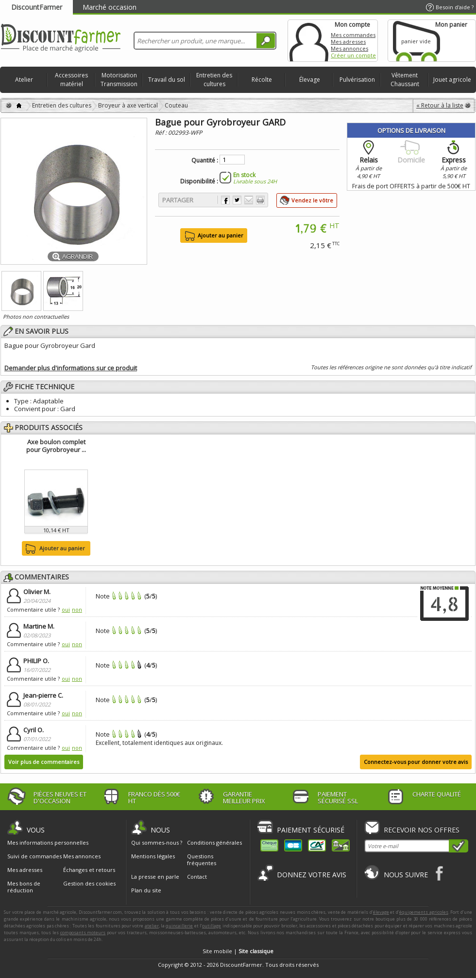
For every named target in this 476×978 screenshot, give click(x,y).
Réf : (161, 132)
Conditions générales (214, 842)
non (77, 609)
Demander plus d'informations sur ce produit (70, 367)
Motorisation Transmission (119, 79)
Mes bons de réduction (23, 887)
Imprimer (260, 200)
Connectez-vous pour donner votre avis (416, 761)
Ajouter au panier (54, 549)
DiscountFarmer (36, 7)
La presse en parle (155, 876)
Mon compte (309, 40)
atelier (152, 926)
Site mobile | (238, 951)
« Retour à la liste (439, 105)
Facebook (439, 873)
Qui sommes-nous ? (156, 842)
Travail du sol (166, 79)
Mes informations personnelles (47, 842)
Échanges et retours (89, 870)
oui (66, 609)
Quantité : (204, 160)
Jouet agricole (452, 79)
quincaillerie (179, 926)
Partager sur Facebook (225, 200)
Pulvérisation (357, 79)
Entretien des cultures (214, 79)
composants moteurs (83, 932)
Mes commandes (353, 34)
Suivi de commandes (34, 856)
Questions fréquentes (201, 859)
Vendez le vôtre (312, 200)
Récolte (262, 79)
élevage (381, 912)
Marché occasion (109, 7)
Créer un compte (353, 55)
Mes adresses (348, 41)
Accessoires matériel (71, 79)
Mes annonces (349, 48)
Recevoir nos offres (421, 829)
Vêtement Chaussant (405, 79)
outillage (211, 926)
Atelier (24, 79)
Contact (197, 876)
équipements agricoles (423, 912)
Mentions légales (153, 856)
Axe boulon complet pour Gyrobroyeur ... (56, 445)
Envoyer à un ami (248, 200)
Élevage (309, 79)
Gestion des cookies (89, 883)
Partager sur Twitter (237, 200)
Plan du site (146, 890)
